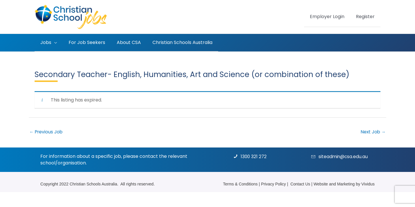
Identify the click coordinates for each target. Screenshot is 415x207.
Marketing (345, 184)
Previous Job (46, 132)
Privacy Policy (271, 184)
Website (319, 184)
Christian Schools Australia (94, 184)
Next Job (373, 132)
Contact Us (298, 184)
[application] (53, 42)
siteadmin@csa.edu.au (343, 157)
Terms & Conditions (237, 184)
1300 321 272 (254, 157)
